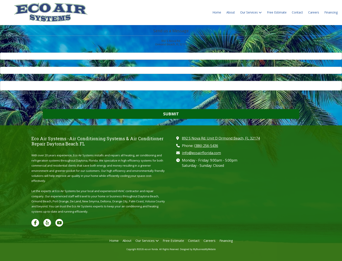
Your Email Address (13, 64)
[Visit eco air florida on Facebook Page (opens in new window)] (35, 223)
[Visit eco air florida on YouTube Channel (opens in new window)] (59, 223)
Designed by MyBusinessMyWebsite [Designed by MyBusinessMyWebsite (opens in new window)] (198, 249)
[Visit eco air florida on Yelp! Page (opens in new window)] (47, 223)
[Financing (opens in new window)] (331, 12)
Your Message (9, 78)
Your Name (7, 50)
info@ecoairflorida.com (201, 152)
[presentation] (28, 100)
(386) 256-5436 (206, 145)
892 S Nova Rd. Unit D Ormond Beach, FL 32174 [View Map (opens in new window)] (221, 138)
